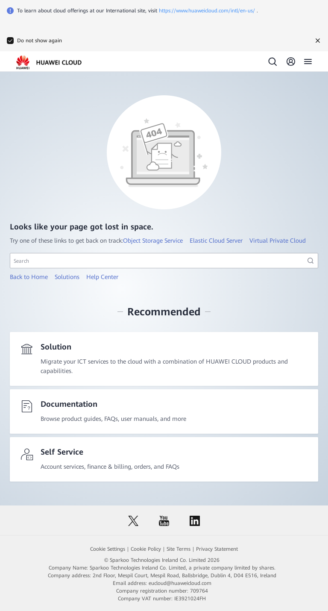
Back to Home (29, 276)
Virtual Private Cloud (277, 240)
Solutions (67, 276)
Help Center (102, 276)
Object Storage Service (153, 240)
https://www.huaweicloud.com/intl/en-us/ (207, 11)
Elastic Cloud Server (216, 240)
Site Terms (178, 549)
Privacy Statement (217, 549)
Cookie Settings (107, 549)
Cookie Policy (146, 549)
